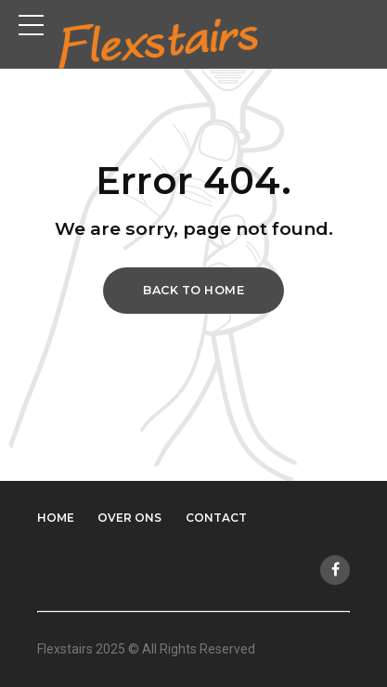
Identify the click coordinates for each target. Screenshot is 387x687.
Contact (216, 518)
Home (55, 518)
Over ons (129, 518)
